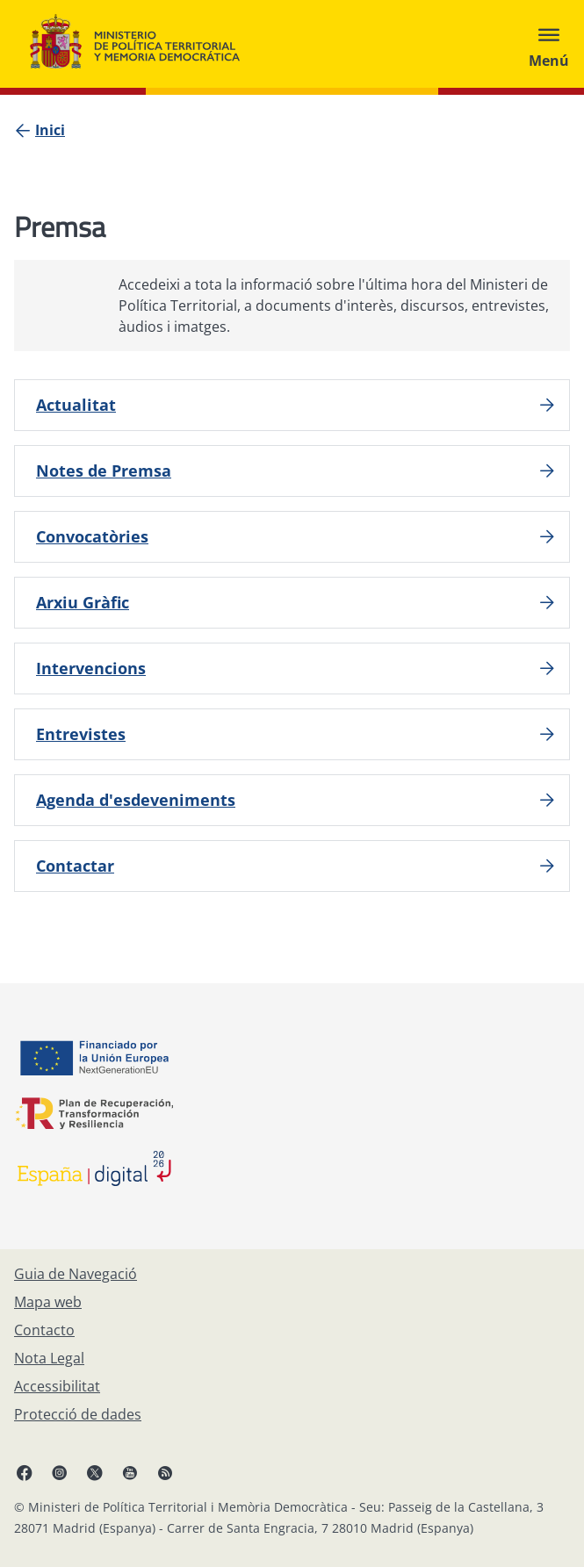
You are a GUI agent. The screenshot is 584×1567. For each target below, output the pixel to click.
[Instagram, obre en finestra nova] (59, 1472)
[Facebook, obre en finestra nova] (24, 1472)
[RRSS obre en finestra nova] (165, 1472)
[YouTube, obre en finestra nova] (130, 1472)
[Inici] (50, 129)
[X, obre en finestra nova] (94, 1472)
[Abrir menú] (548, 43)
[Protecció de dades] (77, 1414)
